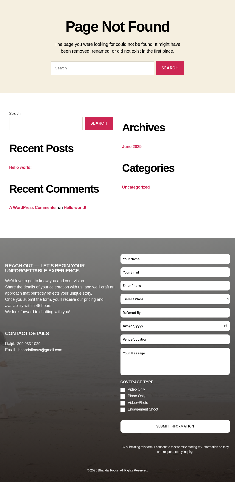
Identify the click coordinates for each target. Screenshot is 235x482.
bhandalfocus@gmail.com (41, 350)
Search (14, 113)
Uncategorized (136, 187)
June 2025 (132, 146)
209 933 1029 (29, 343)
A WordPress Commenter (33, 207)
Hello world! (20, 167)
